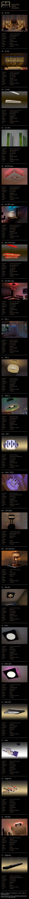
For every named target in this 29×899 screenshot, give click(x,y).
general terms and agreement (20, 895)
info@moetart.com (5, 894)
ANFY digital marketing (10, 897)
